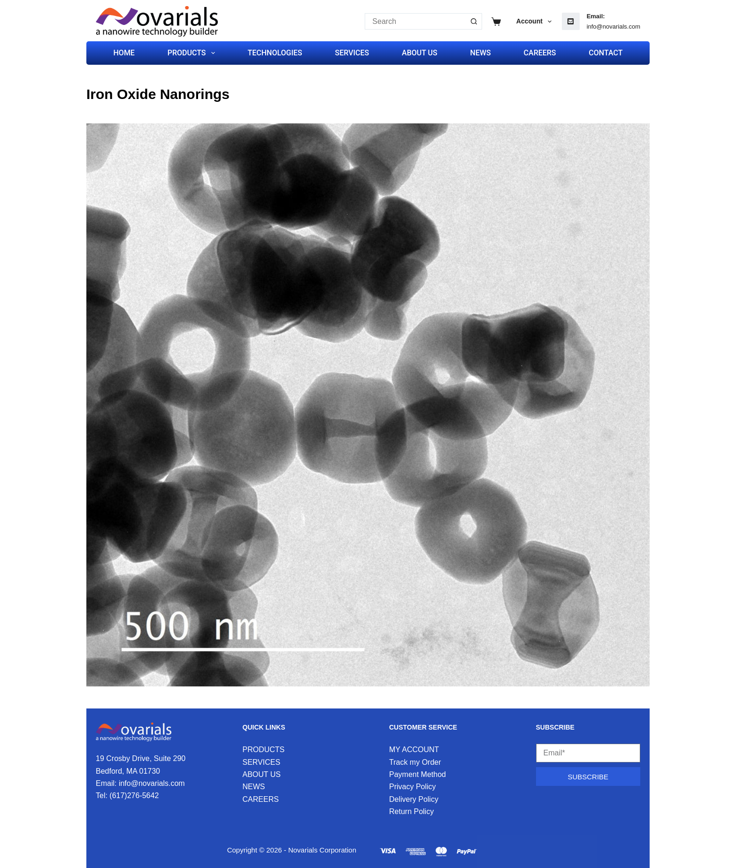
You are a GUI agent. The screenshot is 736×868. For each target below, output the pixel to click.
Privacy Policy (412, 787)
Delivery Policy (413, 799)
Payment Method (417, 774)
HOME (124, 52)
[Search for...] (415, 21)
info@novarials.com (613, 26)
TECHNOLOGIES (274, 52)
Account (535, 21)
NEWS (480, 52)
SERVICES (352, 52)
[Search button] (474, 21)
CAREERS (540, 52)
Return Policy (411, 811)
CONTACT (605, 52)
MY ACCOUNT (414, 750)
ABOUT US (419, 52)
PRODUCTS (193, 53)
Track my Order (415, 762)
